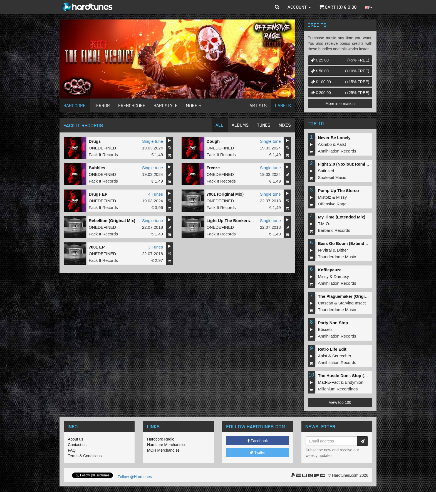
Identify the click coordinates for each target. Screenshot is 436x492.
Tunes (264, 125)
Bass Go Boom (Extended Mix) (348, 243)
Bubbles (97, 167)
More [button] (193, 105)
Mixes (285, 125)
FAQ (72, 450)
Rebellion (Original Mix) (112, 220)
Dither (342, 250)
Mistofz (324, 197)
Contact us (77, 444)
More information (340, 103)
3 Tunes (155, 247)
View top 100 (340, 402)
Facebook (257, 441)
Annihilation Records (337, 151)
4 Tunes (155, 194)
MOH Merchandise (163, 450)
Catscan (325, 303)
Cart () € (338, 7)
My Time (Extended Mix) (341, 217)
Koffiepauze (329, 269)
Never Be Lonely (334, 137)
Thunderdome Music (337, 256)
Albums (240, 125)
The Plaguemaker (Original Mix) (349, 296)
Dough (213, 141)
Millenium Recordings (338, 389)
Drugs (95, 141)
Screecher (341, 355)
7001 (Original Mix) (225, 194)
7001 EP (97, 247)
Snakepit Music (332, 177)
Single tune (152, 141)
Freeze (213, 167)
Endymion (354, 382)
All (220, 125)
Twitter (258, 452)
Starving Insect (352, 303)
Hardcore (75, 105)
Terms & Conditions (84, 456)
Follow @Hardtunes (135, 476)
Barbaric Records (334, 230)
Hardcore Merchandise (167, 444)
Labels (283, 105)
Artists (258, 105)
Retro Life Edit (332, 349)
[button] (277, 7)
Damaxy (341, 276)
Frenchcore (131, 105)
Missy (341, 197)
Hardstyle (166, 105)
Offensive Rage (332, 203)
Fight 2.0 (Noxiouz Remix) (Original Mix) (357, 164)
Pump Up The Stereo (338, 190)
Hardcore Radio (160, 439)
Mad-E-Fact (329, 382)
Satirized (326, 170)
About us (75, 439)
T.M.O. (324, 223)
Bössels (325, 329)
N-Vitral (325, 250)
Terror (102, 105)
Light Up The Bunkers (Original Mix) (242, 220)
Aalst (341, 144)
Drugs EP (98, 194)
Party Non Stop (333, 322)
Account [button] (299, 7)
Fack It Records (103, 154)
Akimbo (325, 144)
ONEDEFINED (102, 148)
